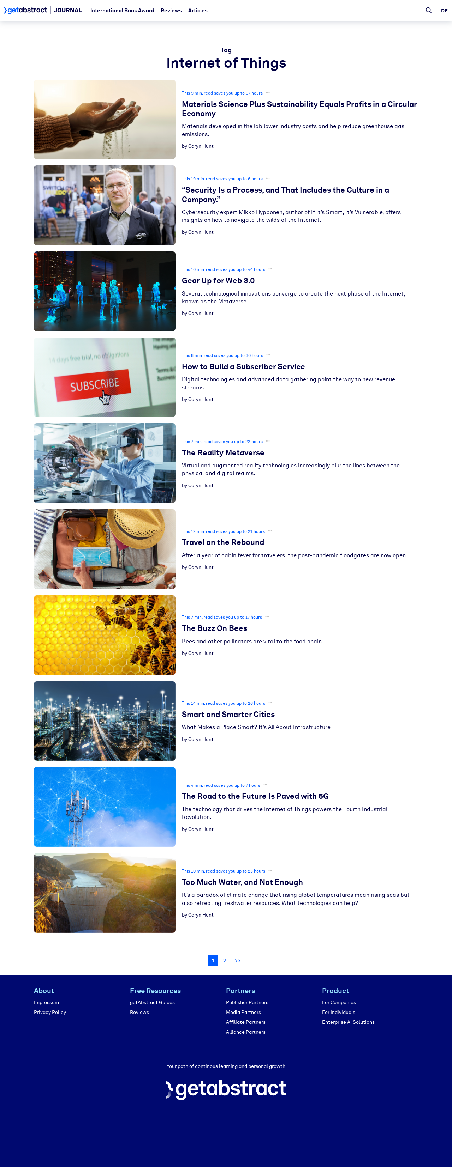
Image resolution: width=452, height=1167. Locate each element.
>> (237, 960)
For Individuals (338, 1012)
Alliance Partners (246, 1032)
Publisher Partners (247, 1002)
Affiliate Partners (246, 1022)
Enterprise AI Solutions (348, 1022)
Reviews (171, 10)
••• (268, 93)
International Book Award (122, 10)
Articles (198, 10)
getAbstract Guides (152, 1002)
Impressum (46, 1002)
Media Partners (243, 1012)
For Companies (339, 1002)
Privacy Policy (50, 1012)
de (444, 11)
